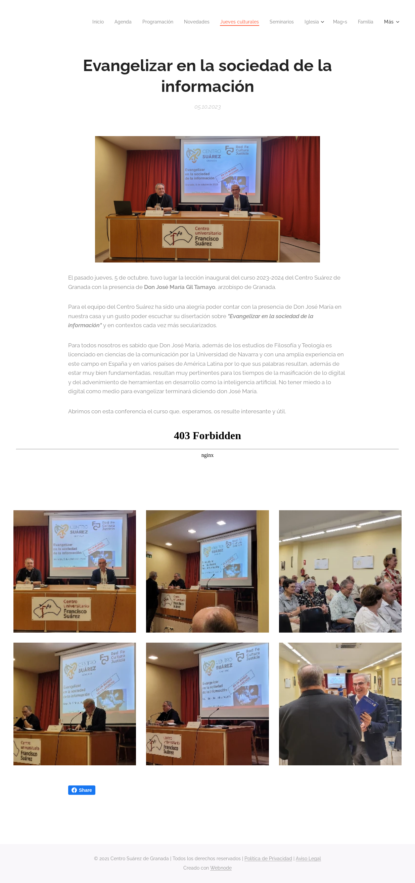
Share (82, 790)
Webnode (221, 868)
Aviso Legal (308, 858)
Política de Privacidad (268, 858)
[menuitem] (82, 21)
